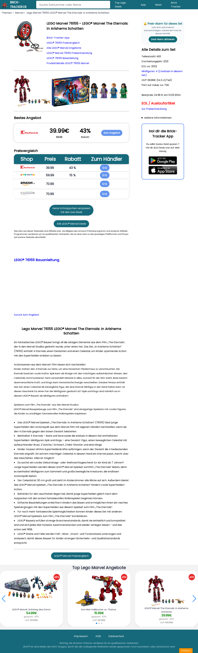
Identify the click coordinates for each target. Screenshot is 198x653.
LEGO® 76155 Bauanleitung (62, 58)
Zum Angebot (111, 133)
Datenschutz (116, 636)
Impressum (81, 636)
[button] (194, 598)
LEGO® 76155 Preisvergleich (63, 43)
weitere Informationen (158, 117)
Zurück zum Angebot (26, 315)
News (158, 5)
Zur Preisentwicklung (154, 109)
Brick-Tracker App (58, 37)
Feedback (185, 650)
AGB (98, 636)
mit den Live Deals (71, 212)
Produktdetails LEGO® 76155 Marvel (68, 63)
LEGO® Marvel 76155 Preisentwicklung (69, 53)
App (143, 5)
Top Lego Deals (120, 4)
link (104, 168)
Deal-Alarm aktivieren (163, 39)
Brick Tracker (176, 4)
